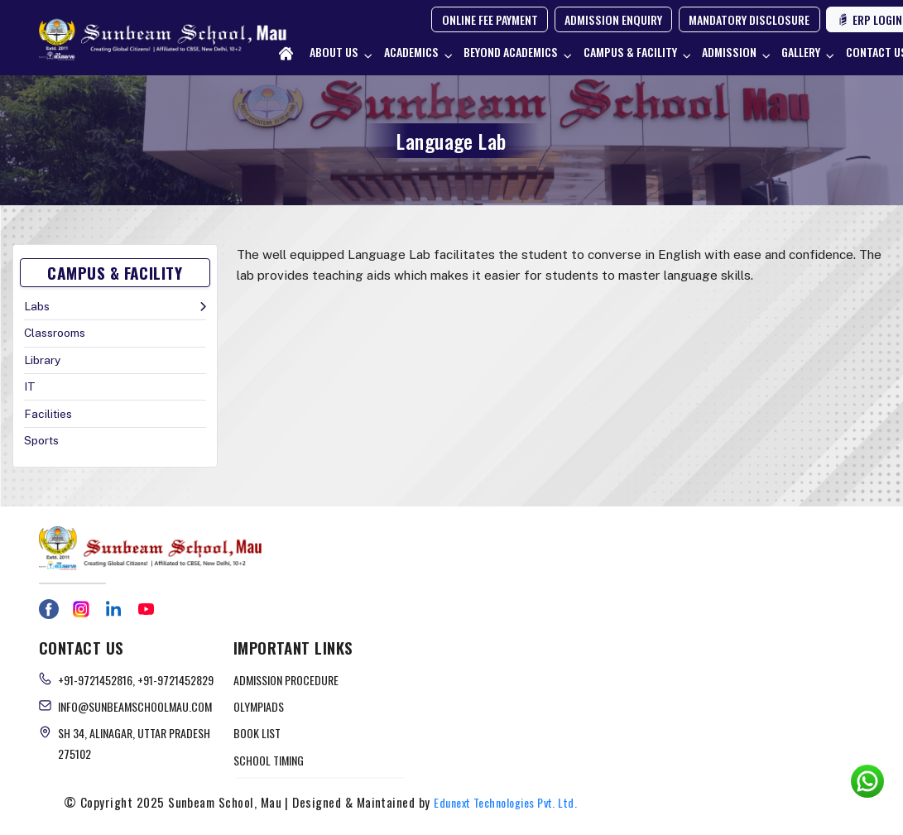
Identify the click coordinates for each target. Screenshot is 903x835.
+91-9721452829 (175, 680)
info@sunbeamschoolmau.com (135, 706)
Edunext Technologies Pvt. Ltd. (505, 802)
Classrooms (54, 332)
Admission (729, 51)
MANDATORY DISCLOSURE (749, 19)
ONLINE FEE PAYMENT (490, 19)
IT (30, 386)
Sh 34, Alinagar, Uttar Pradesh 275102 (134, 743)
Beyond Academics (511, 51)
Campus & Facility (630, 51)
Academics (411, 51)
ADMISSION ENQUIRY (613, 19)
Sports (41, 440)
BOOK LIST (257, 732)
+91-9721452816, (97, 680)
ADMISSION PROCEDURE (286, 680)
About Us (334, 51)
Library (42, 360)
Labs (37, 306)
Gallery (800, 51)
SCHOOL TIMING (268, 760)
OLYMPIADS (258, 706)
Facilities (48, 413)
